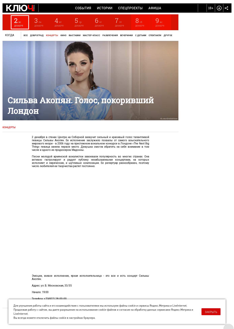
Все (26, 35)
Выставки (75, 35)
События (83, 8)
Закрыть (211, 312)
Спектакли (155, 35)
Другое (168, 35)
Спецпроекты (130, 8)
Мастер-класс (91, 35)
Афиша (154, 8)
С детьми (140, 35)
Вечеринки (126, 35)
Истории (104, 8)
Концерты (52, 35)
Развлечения (110, 35)
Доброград (37, 35)
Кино (63, 35)
